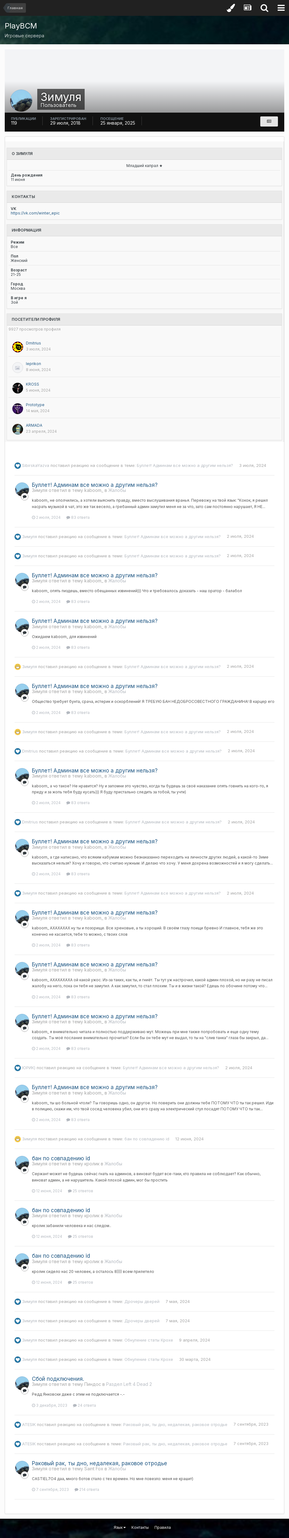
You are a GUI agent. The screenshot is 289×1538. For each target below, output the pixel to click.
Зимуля (29, 536)
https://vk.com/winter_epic (35, 213)
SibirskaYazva (35, 465)
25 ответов (80, 1190)
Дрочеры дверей (142, 1301)
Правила (162, 1527)
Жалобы (117, 490)
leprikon (33, 363)
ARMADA (34, 425)
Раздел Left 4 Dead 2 (129, 1384)
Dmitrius (33, 343)
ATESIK (29, 1424)
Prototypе (35, 404)
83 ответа (78, 517)
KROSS (32, 384)
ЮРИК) (28, 1067)
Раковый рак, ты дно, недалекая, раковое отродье (175, 1424)
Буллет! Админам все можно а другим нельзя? (185, 465)
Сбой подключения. (58, 1379)
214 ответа (87, 1489)
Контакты (140, 1527)
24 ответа (84, 1405)
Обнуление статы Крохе (148, 1340)
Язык (120, 1527)
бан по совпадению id (146, 1138)
